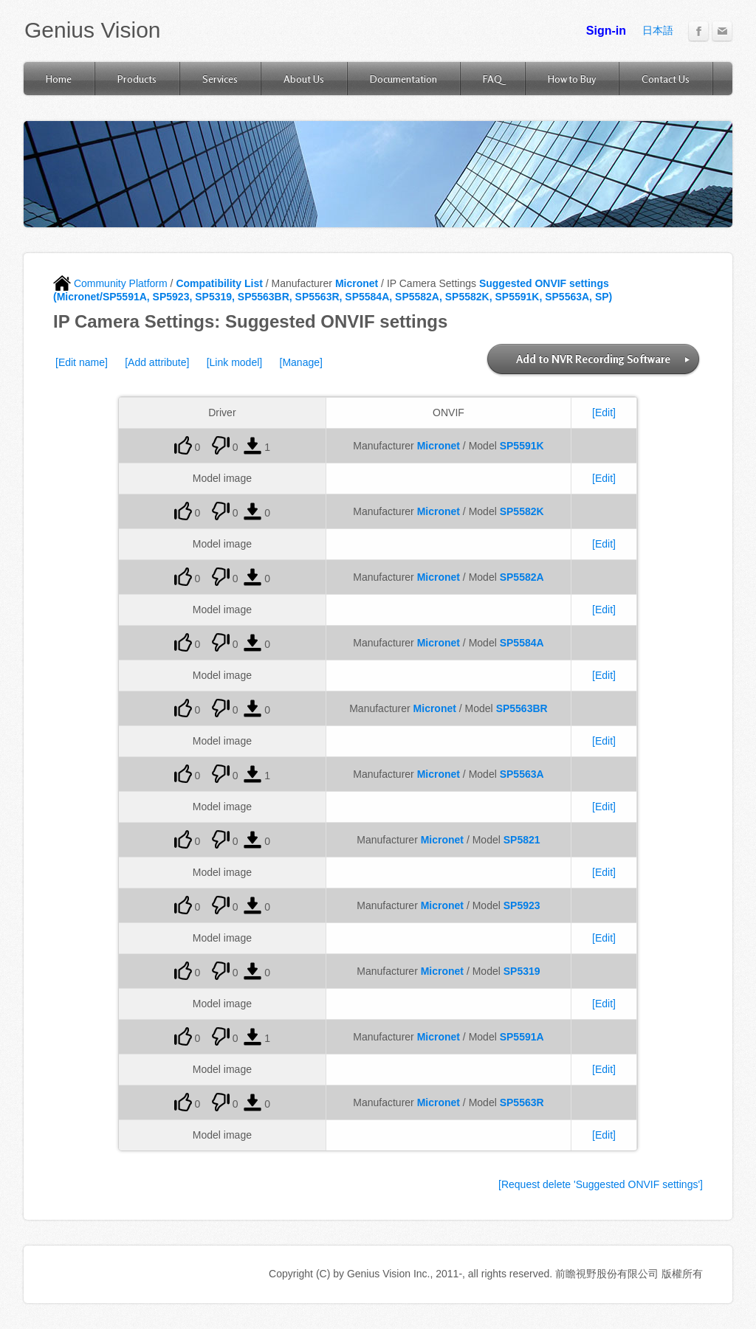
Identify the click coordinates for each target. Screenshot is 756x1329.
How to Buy (572, 78)
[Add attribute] (157, 362)
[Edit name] (81, 362)
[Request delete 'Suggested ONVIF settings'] (600, 1184)
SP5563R (522, 1102)
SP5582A (522, 577)
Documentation (403, 78)
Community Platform (110, 283)
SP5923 (522, 905)
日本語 (657, 30)
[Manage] (301, 362)
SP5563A (522, 774)
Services (220, 78)
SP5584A (522, 643)
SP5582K (522, 511)
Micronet (356, 283)
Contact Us (666, 78)
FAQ (492, 78)
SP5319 (522, 971)
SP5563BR (522, 708)
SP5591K (522, 446)
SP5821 (522, 840)
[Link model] (234, 362)
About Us (304, 78)
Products (137, 78)
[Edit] (604, 412)
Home (59, 78)
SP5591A (522, 1037)
